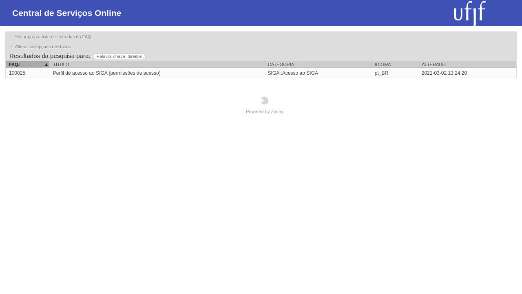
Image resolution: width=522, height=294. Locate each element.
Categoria (281, 64)
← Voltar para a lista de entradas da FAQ (50, 36)
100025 (17, 73)
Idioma (383, 64)
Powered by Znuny (264, 105)
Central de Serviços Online (66, 13)
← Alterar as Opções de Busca (40, 46)
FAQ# (15, 64)
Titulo (61, 64)
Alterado (433, 64)
